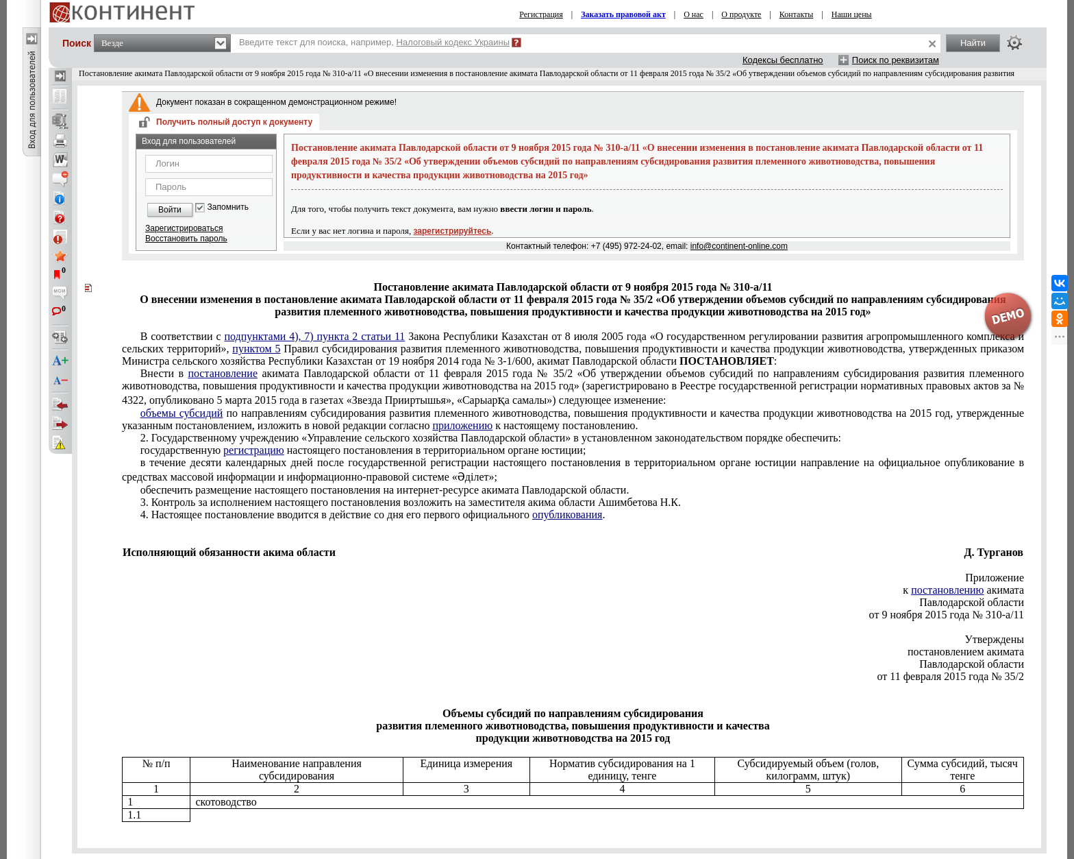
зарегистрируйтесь (453, 231)
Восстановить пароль (186, 238)
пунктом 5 (256, 348)
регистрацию (253, 450)
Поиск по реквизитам (895, 60)
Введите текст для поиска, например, (374, 42)
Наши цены (852, 14)
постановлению (947, 590)
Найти (973, 43)
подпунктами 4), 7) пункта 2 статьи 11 (314, 336)
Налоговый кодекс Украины (453, 42)
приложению (462, 425)
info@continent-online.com (739, 246)
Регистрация (541, 14)
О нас (693, 14)
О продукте (741, 14)
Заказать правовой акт (623, 14)
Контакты (796, 14)
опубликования (567, 514)
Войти (170, 210)
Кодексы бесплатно (782, 60)
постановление (223, 373)
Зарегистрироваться (184, 228)
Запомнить (228, 207)
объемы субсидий (181, 413)
